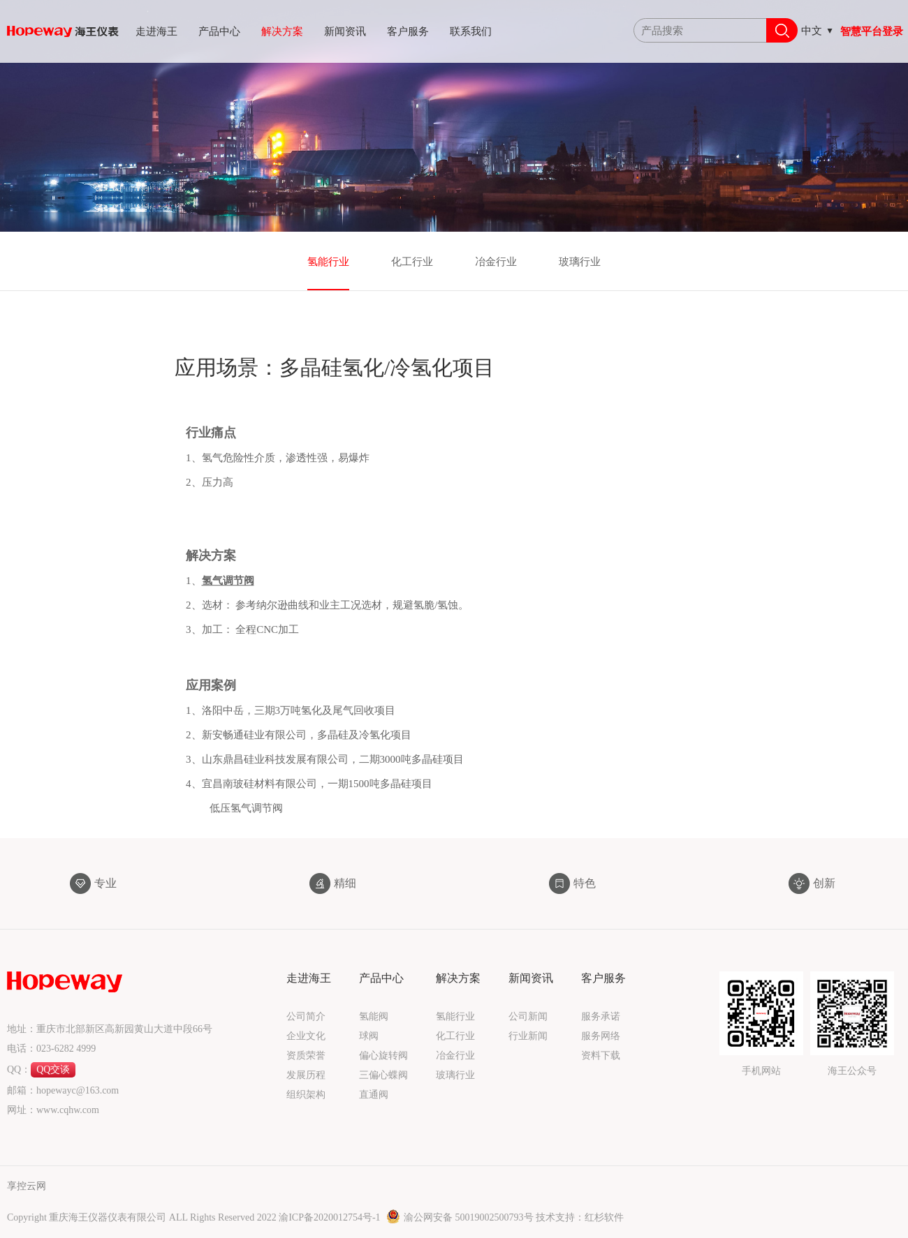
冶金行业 (496, 261)
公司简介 (305, 1016)
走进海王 (156, 31)
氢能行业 (328, 261)
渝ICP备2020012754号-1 (331, 1217)
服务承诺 (600, 1016)
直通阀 (373, 1094)
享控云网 (26, 1186)
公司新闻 (528, 1016)
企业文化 (305, 1036)
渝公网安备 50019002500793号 (461, 1217)
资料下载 (600, 1055)
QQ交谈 (53, 1069)
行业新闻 (528, 1036)
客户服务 (408, 31)
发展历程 (305, 1075)
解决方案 (282, 31)
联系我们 (471, 31)
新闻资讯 (345, 31)
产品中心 (219, 31)
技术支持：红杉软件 (580, 1217)
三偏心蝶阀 (383, 1075)
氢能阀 (373, 1016)
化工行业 (412, 261)
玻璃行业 (580, 261)
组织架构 (305, 1094)
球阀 (369, 1036)
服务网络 (600, 1036)
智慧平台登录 (871, 31)
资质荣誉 (305, 1055)
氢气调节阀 (228, 599)
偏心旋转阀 (383, 1055)
